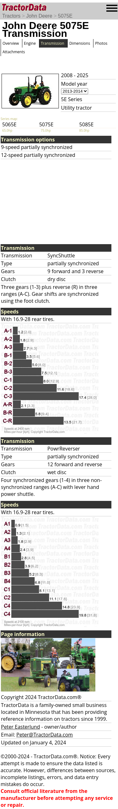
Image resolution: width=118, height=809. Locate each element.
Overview (11, 43)
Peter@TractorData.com (44, 734)
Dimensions (79, 43)
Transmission (52, 43)
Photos (101, 43)
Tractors (11, 16)
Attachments (14, 52)
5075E (65, 16)
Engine (30, 43)
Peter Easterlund (20, 726)
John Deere (39, 16)
